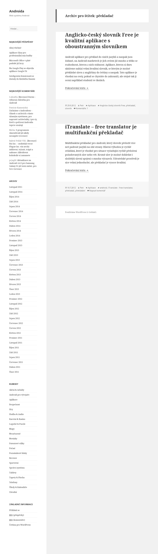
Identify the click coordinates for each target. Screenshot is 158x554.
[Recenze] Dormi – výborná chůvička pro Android (22, 100)
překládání (80, 190)
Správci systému (17, 467)
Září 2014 (13, 201)
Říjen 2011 (14, 347)
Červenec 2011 (16, 362)
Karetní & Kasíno (17, 419)
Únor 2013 (14, 289)
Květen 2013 (15, 274)
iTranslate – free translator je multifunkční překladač (101, 129)
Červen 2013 (15, 269)
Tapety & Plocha (17, 477)
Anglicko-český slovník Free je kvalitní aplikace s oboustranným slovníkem (102, 40)
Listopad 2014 (15, 192)
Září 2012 (13, 313)
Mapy (12, 428)
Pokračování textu (77, 88)
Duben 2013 (14, 279)
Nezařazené (14, 433)
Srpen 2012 (14, 318)
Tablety (12, 472)
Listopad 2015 (15, 187)
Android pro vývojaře (19, 394)
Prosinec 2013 (15, 240)
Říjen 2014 (14, 196)
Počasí (12, 448)
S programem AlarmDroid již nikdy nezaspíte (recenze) (19, 133)
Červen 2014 (15, 216)
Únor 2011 (14, 372)
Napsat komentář (97, 190)
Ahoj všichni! (15, 47)
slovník (68, 108)
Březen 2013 (15, 284)
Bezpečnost (14, 404)
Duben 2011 (14, 367)
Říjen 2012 (14, 308)
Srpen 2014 (14, 206)
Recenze (13, 458)
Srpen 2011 (14, 357)
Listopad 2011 (15, 342)
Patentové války (16, 443)
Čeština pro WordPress (20, 524)
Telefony (13, 482)
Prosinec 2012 (15, 299)
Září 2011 (13, 352)
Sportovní (13, 463)
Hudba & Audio (16, 414)
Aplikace (13, 399)
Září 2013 (13, 255)
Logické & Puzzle (17, 424)
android (103, 187)
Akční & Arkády (16, 390)
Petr (82, 105)
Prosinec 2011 (15, 337)
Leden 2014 (14, 235)
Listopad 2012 (15, 303)
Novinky (13, 438)
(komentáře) (17, 520)
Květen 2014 (15, 221)
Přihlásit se (14, 510)
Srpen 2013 (14, 260)
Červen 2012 (15, 328)
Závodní (13, 492)
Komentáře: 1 (82, 108)
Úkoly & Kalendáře (18, 487)
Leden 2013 (14, 294)
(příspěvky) (16, 515)
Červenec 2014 (16, 211)
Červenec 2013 (16, 264)
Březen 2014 (15, 230)
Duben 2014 (14, 226)
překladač (130, 105)
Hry (11, 409)
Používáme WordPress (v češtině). (81, 212)
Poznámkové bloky (18, 453)
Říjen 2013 (14, 250)
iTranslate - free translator (120, 187)
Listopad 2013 (15, 245)
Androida (16, 11)
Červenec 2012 (16, 323)
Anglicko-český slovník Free (112, 105)
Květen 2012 (15, 333)
